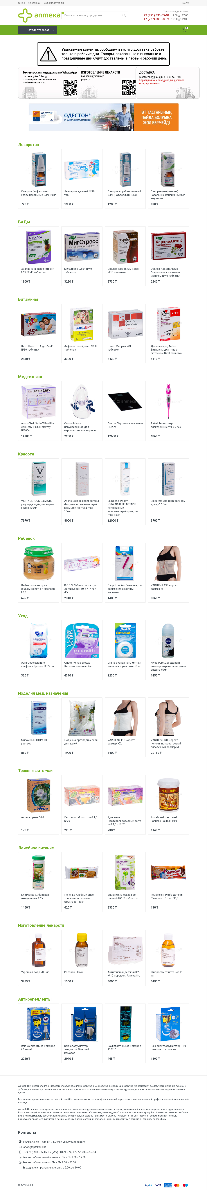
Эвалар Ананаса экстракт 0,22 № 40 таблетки (37, 270)
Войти (185, 3)
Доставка (34, 3)
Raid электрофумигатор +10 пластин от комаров (168, 1047)
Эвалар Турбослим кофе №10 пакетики (123, 270)
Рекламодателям (53, 3)
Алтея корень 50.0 (32, 817)
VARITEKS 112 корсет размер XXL (121, 741)
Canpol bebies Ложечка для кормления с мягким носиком (125, 589)
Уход (23, 616)
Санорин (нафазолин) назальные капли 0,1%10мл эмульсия (168, 195)
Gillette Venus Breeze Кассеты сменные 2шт (78, 664)
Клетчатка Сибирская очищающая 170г (35, 896)
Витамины (28, 299)
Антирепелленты (35, 999)
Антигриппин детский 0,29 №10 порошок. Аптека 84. (124, 973)
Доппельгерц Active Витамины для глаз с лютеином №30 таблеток (166, 349)
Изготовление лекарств (41, 925)
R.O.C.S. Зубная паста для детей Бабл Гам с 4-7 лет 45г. (80, 589)
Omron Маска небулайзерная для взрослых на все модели (80, 427)
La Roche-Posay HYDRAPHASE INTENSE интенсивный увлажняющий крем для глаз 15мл (123, 507)
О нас (21, 3)
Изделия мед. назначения (43, 693)
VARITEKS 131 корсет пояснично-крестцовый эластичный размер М (166, 743)
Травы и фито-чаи (35, 770)
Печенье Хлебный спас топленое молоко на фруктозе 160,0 (79, 898)
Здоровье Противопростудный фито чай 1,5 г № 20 (124, 821)
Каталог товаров (37, 30)
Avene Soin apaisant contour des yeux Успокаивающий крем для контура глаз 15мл (81, 506)
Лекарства (28, 144)
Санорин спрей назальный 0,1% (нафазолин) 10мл (124, 193)
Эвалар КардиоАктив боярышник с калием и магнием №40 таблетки (165, 272)
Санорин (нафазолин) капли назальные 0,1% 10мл (38, 193)
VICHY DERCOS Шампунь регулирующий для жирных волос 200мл (38, 504)
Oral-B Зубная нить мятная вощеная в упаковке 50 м (124, 664)
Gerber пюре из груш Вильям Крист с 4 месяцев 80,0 (38, 589)
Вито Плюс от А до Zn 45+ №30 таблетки (38, 347)
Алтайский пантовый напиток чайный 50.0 (164, 819)
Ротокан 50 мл (73, 972)
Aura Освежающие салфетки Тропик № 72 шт (37, 664)
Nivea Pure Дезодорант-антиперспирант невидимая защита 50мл (168, 666)
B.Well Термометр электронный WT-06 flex (166, 425)
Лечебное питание (36, 848)
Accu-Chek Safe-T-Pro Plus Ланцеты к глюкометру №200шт (38, 427)
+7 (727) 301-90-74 (156, 19)
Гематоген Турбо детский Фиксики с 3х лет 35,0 (167, 896)
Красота (26, 454)
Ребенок (26, 538)
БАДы (24, 222)
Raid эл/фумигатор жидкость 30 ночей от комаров (78, 1049)
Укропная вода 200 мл (35, 972)
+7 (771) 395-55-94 (156, 15)
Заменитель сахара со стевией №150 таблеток (123, 896)
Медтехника (30, 376)
